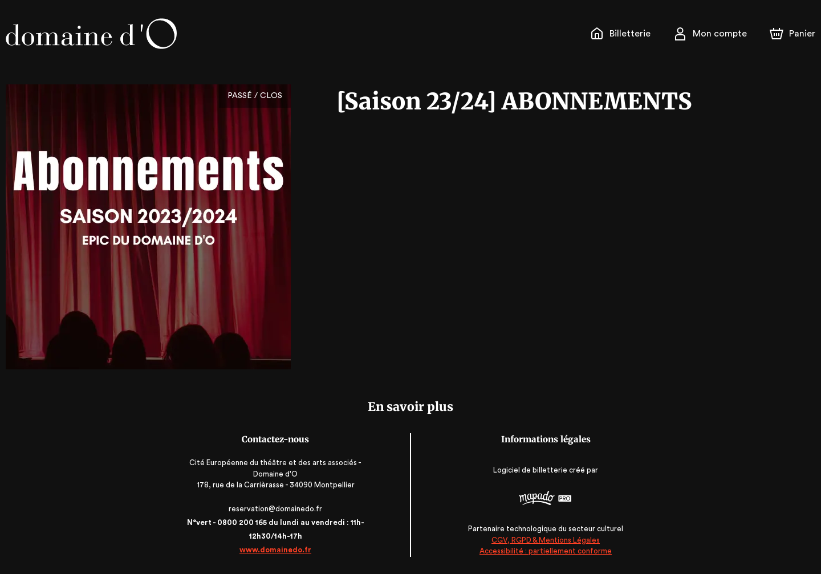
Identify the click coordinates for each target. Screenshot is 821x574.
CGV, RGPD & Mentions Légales (543, 540)
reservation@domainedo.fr (277, 508)
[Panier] (792, 33)
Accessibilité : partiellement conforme (543, 551)
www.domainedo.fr (278, 549)
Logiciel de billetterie (528, 470)
